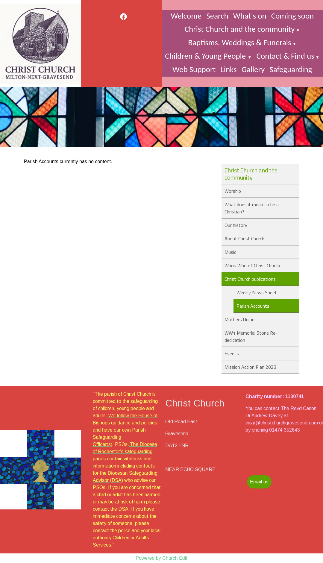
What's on (249, 16)
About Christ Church (244, 238)
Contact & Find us (285, 56)
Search (217, 16)
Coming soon (292, 16)
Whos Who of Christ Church (252, 265)
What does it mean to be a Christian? (252, 208)
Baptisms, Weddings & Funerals (239, 42)
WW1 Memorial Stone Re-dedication (251, 336)
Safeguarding (290, 69)
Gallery (253, 69)
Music (230, 252)
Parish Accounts (252, 305)
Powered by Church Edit (161, 558)
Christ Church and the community (240, 29)
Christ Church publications (250, 279)
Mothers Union (239, 319)
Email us (259, 481)
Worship (233, 191)
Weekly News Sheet (256, 292)
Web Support (194, 69)
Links (228, 69)
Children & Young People (206, 56)
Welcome (186, 16)
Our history (236, 225)
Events (232, 353)
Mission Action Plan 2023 (250, 367)
